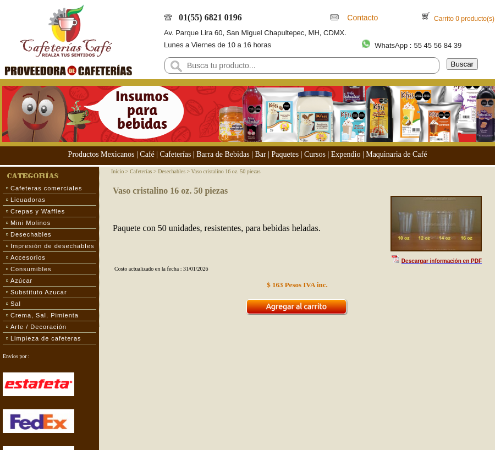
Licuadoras (28, 199)
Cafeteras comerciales (46, 188)
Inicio (117, 171)
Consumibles (31, 269)
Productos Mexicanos (101, 154)
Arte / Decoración (38, 326)
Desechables (31, 234)
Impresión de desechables (52, 246)
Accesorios (28, 257)
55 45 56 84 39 (437, 45)
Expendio (346, 154)
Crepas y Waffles (37, 211)
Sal (15, 303)
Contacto (360, 17)
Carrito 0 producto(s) (463, 19)
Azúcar (21, 280)
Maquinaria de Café (396, 154)
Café (147, 154)
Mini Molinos (30, 222)
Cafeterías (175, 154)
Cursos (315, 154)
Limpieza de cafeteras (45, 338)
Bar (260, 154)
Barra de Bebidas (222, 154)
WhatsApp (391, 45)
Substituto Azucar (38, 292)
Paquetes (285, 154)
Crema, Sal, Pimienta (44, 315)
